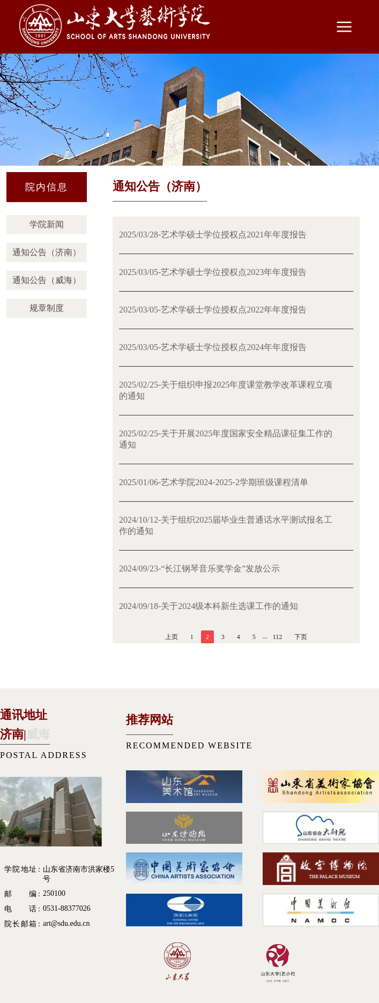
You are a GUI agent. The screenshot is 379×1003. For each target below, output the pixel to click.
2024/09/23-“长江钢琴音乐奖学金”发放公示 (199, 568)
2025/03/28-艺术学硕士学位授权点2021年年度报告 (213, 234)
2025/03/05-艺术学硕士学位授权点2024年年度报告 (213, 347)
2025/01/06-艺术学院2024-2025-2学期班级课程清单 (213, 482)
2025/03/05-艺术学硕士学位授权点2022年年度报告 (213, 309)
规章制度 (46, 308)
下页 (300, 637)
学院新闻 (46, 224)
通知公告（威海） (46, 280)
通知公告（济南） (46, 252)
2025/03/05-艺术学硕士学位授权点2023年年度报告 (213, 272)
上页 (171, 637)
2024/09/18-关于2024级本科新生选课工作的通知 (208, 606)
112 (278, 637)
